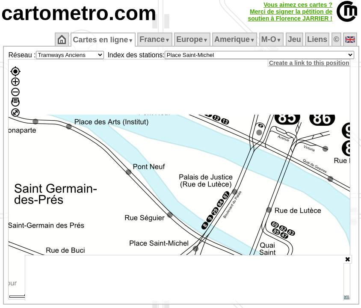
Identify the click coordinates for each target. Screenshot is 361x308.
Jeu (294, 39)
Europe (192, 39)
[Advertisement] (184, 278)
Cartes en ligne (103, 40)
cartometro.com (79, 13)
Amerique (234, 39)
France (154, 39)
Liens (317, 39)
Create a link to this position (309, 62)
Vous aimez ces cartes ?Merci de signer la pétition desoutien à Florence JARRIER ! (290, 11)
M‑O (271, 39)
